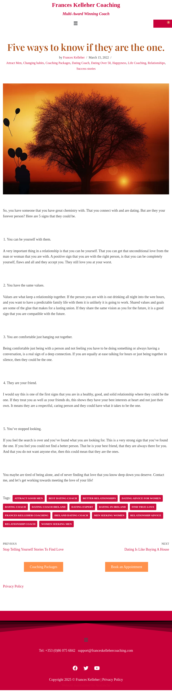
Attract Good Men (29, 498)
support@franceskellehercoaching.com (105, 650)
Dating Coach (80, 63)
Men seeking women (109, 515)
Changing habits (33, 63)
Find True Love (143, 506)
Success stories (86, 68)
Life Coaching (137, 63)
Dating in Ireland (112, 506)
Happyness (119, 63)
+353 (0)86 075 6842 (60, 650)
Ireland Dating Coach (71, 515)
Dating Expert (82, 506)
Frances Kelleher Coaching (26, 515)
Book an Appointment (126, 567)
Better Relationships (99, 498)
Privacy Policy (13, 586)
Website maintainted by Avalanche (86, 685)
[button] (75, 23)
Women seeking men (56, 523)
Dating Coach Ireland (49, 506)
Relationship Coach (20, 523)
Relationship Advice (145, 515)
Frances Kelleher (74, 57)
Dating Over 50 (101, 63)
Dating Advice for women (141, 498)
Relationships (156, 63)
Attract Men (14, 63)
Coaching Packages (58, 63)
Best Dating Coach (63, 498)
